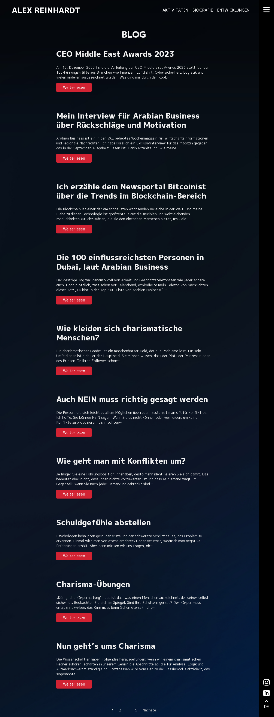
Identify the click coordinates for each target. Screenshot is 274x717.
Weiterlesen (74, 87)
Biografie (202, 10)
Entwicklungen (233, 10)
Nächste (149, 710)
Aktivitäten (175, 10)
